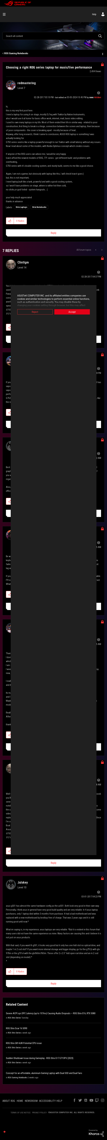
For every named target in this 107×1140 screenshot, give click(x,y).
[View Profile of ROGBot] (97, 97)
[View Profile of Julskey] (22, 882)
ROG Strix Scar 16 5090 (16, 1028)
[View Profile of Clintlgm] (23, 262)
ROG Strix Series (14, 1018)
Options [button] (102, 53)
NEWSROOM (31, 1100)
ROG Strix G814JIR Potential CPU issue (24, 1043)
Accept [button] (77, 312)
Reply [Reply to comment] (53, 862)
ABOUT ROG (8, 1100)
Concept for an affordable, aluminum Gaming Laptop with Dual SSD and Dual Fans (44, 1073)
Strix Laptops (21, 207)
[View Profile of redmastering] (26, 83)
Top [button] (4, 1131)
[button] (10, 221)
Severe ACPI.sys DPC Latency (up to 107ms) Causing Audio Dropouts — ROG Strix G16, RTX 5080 (50, 1013)
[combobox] (53, 36)
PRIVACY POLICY (39, 1112)
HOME (20, 1100)
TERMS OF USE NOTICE (21, 1112)
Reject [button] (30, 312)
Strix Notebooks (39, 207)
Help (94, 14)
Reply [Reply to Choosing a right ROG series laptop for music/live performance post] (53, 233)
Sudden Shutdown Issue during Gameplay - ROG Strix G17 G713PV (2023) (39, 1058)
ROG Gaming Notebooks (16, 53)
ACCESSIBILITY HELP (50, 1100)
